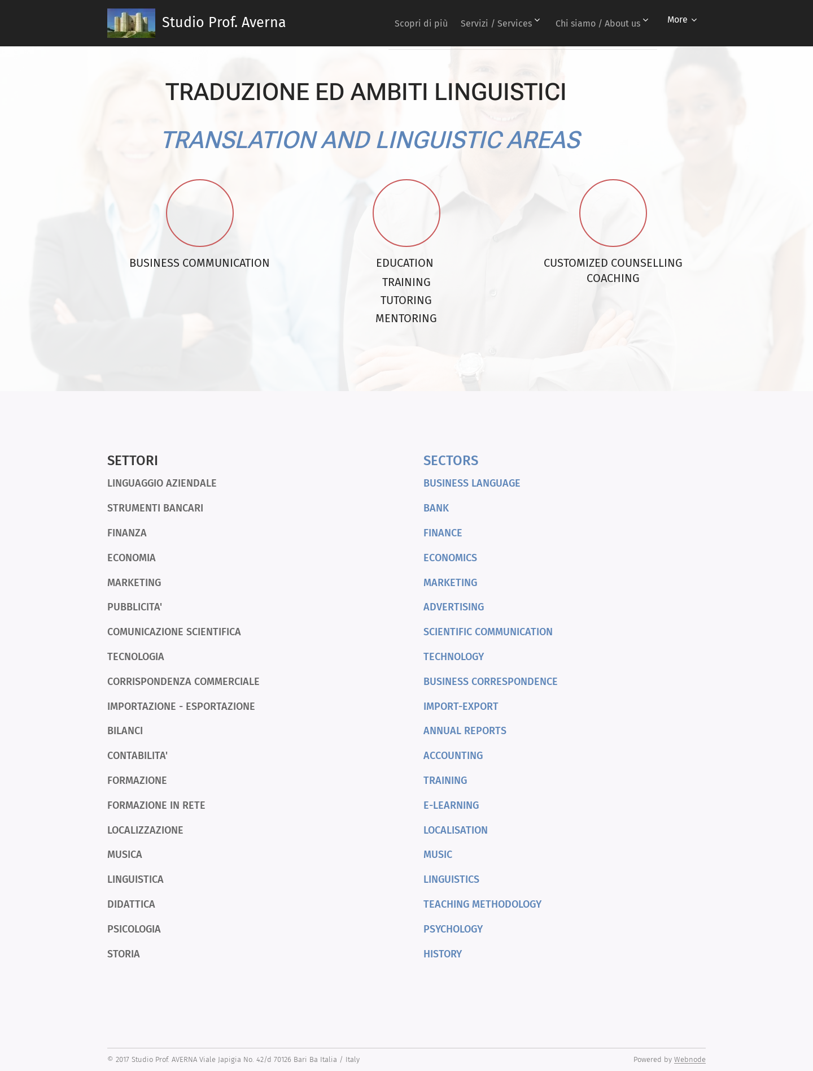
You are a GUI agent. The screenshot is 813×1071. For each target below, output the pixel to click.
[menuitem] (408, 23)
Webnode (690, 1059)
